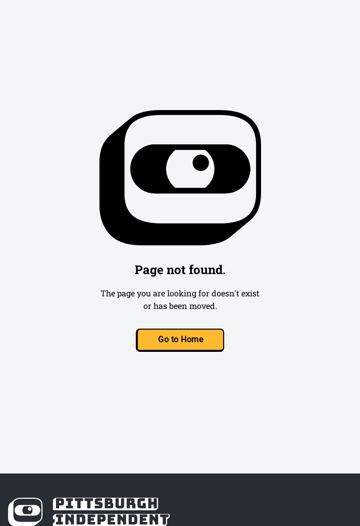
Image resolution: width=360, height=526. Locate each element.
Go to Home (180, 339)
